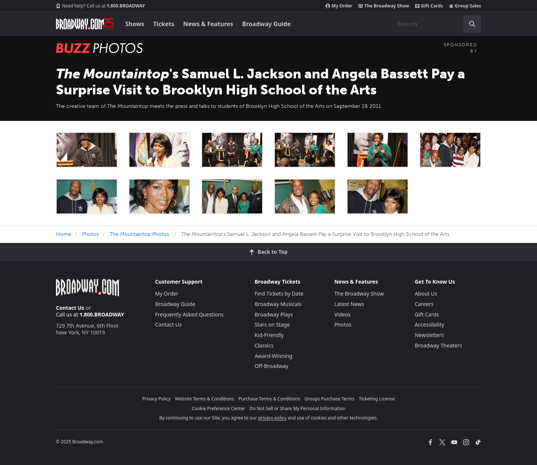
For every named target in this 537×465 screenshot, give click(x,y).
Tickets (164, 24)
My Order (339, 6)
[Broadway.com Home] (84, 23)
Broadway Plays (274, 314)
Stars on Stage (272, 324)
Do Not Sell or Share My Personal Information (297, 408)
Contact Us (70, 307)
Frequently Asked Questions (189, 314)
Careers (424, 304)
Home (63, 234)
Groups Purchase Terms (330, 399)
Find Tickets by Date (279, 293)
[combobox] (436, 24)
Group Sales (465, 6)
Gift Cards (429, 6)
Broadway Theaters (438, 345)
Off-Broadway (272, 365)
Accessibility (429, 324)
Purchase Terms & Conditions (269, 399)
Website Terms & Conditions (204, 399)
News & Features (208, 24)
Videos (342, 314)
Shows (134, 24)
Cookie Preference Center (218, 408)
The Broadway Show (383, 6)
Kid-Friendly (269, 334)
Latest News (349, 304)
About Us (426, 293)
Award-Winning (273, 355)
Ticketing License (377, 399)
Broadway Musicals (278, 304)
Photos (90, 234)
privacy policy (272, 418)
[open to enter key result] (472, 24)
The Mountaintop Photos (139, 234)
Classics (264, 345)
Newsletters (429, 334)
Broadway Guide (266, 24)
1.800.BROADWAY (100, 6)
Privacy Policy (156, 399)
